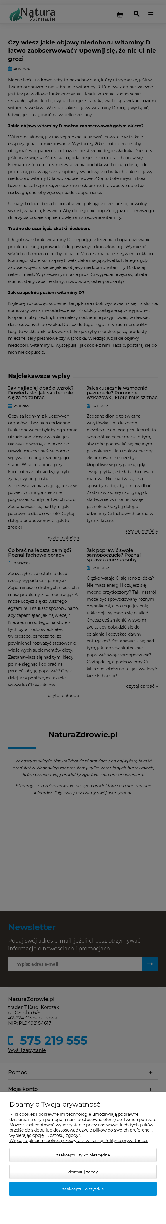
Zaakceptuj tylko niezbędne (83, 1155)
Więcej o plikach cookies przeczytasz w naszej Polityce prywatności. (78, 1140)
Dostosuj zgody (83, 1172)
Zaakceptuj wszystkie (83, 1189)
